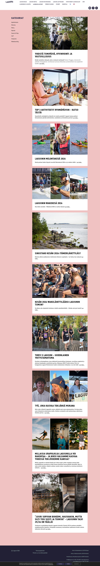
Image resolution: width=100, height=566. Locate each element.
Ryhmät (58, 4)
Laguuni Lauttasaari (58, 2)
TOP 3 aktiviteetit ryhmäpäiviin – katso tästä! (56, 111)
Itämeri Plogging (49, 4)
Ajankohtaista (14, 22)
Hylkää (68, 564)
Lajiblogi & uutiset (38, 4)
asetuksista (50, 564)
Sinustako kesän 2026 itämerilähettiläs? (58, 253)
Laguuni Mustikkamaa (45, 2)
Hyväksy (60, 564)
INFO (84, 2)
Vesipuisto (14, 39)
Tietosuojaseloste (40, 550)
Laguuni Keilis (23, 2)
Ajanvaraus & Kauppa (25, 4)
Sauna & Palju (15, 33)
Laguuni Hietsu (33, 2)
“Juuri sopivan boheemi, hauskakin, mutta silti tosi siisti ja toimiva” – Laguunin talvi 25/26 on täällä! (59, 519)
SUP (12, 36)
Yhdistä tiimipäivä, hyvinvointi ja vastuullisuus (53, 55)
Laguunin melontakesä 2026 (50, 158)
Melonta (13, 25)
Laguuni (9, 2)
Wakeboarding (15, 41)
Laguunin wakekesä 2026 (48, 203)
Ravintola (64, 4)
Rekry (12, 28)
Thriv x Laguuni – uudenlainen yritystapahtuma (52, 357)
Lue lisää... (42, 63)
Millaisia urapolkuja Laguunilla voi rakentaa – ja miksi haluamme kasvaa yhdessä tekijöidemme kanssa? (56, 456)
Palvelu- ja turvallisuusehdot (40, 553)
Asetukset (76, 564)
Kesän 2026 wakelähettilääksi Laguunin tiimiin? (57, 303)
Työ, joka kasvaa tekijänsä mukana (55, 405)
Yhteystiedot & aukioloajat (73, 2)
